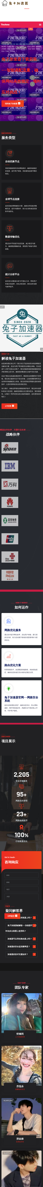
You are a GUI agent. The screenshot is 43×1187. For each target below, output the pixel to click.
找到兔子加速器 (12, 103)
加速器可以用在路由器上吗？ (19, 939)
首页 (9, 11)
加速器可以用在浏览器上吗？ (19, 918)
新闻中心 (9, 19)
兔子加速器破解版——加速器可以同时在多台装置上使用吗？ (21, 928)
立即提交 (12, 916)
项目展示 (32, 11)
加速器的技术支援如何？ (17, 954)
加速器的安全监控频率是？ (18, 946)
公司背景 (9, 406)
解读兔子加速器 (20, 11)
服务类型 (19, 19)
